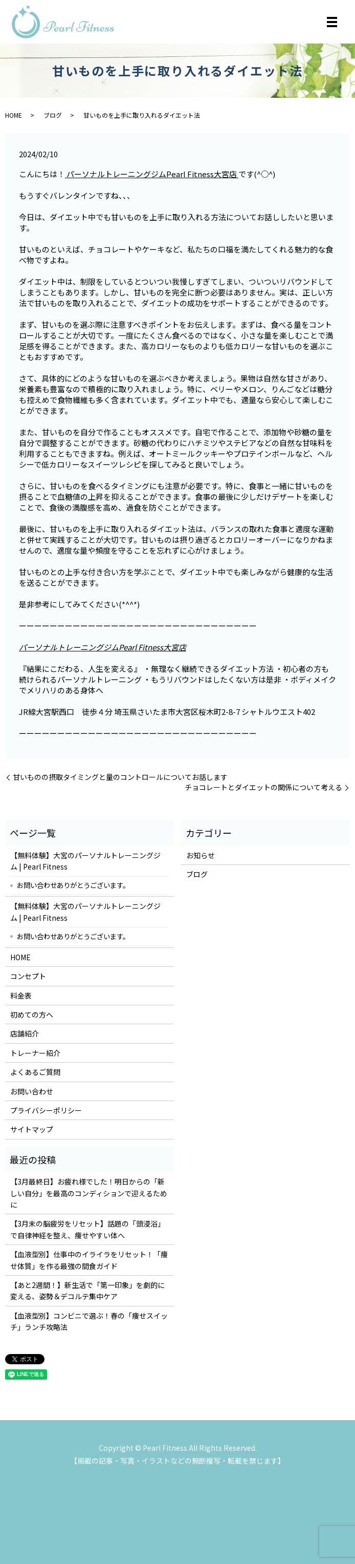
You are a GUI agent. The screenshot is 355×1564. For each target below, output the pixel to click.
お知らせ (200, 855)
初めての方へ (31, 1014)
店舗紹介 (24, 1033)
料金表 (21, 995)
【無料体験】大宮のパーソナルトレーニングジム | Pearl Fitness (85, 861)
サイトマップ (31, 1129)
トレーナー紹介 (35, 1053)
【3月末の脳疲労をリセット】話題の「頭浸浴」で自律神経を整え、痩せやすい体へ (87, 1229)
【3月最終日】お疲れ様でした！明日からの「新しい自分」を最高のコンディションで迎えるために (88, 1193)
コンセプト (28, 976)
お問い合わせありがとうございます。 (73, 885)
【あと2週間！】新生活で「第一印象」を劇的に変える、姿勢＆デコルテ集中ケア (87, 1290)
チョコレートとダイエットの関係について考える (263, 787)
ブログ (52, 115)
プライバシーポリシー (46, 1110)
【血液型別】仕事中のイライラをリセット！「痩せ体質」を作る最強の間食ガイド (89, 1260)
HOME (13, 115)
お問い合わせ (31, 1091)
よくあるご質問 (35, 1072)
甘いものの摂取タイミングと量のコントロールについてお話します (120, 777)
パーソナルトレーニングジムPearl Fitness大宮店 (151, 173)
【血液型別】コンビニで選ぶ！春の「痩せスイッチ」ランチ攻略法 (89, 1321)
